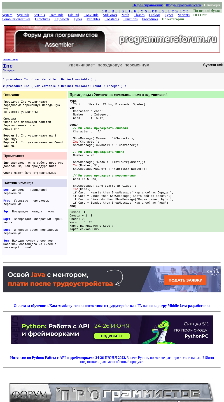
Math (125, 15)
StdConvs (110, 15)
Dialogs (154, 15)
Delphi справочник (147, 5)
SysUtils (23, 15)
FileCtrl (73, 15)
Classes (139, 15)
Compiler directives (16, 19)
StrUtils (39, 15)
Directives (42, 19)
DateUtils (56, 15)
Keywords (61, 19)
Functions (130, 19)
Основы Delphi (10, 59)
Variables (93, 19)
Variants (183, 15)
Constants (112, 19)
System (7, 15)
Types (169, 15)
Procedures (150, 19)
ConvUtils (91, 15)
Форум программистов (183, 5)
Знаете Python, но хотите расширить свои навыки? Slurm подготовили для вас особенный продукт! (112, 360)
